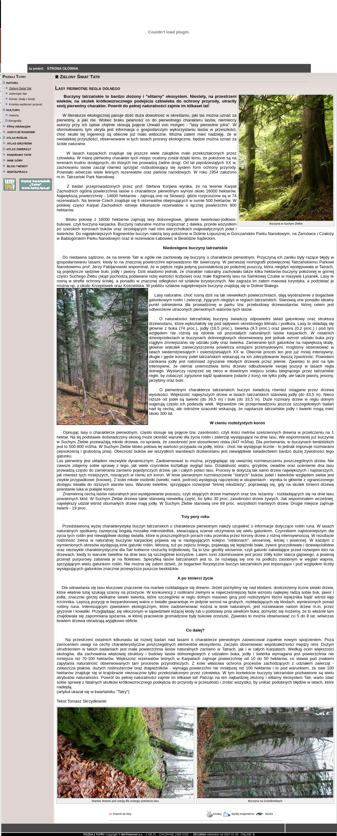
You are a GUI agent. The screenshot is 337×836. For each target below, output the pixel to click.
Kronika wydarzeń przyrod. (26, 104)
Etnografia (13, 120)
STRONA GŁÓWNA (62, 68)
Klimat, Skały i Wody (22, 99)
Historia (14, 115)
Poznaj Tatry (14, 76)
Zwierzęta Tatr (18, 93)
